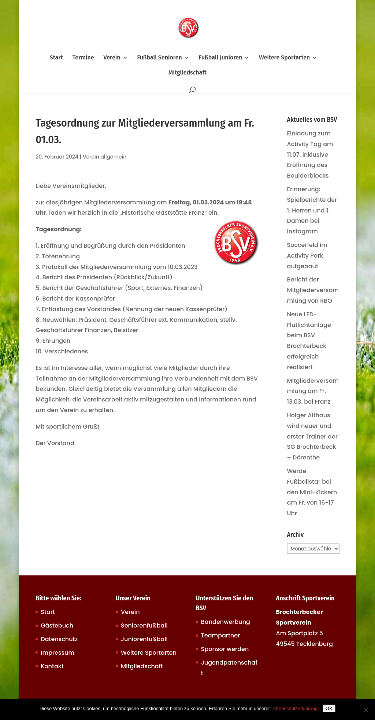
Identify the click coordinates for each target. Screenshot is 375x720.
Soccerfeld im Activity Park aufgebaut (307, 255)
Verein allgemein (105, 156)
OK (329, 708)
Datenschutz (59, 639)
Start (56, 58)
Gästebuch (57, 625)
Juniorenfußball (144, 639)
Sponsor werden (225, 649)
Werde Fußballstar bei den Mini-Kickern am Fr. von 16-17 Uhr (312, 492)
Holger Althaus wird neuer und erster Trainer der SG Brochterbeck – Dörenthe (312, 436)
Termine (83, 58)
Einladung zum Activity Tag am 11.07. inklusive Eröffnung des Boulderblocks (310, 154)
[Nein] (366, 709)
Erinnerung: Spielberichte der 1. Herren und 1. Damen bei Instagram (312, 210)
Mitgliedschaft (187, 73)
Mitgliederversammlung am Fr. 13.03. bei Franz (313, 391)
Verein (112, 58)
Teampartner (220, 635)
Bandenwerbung (225, 622)
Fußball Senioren (159, 58)
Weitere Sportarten (284, 58)
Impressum (57, 652)
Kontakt (52, 666)
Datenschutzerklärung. (295, 708)
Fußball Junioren (220, 58)
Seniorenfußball (144, 625)
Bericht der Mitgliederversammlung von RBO (313, 290)
